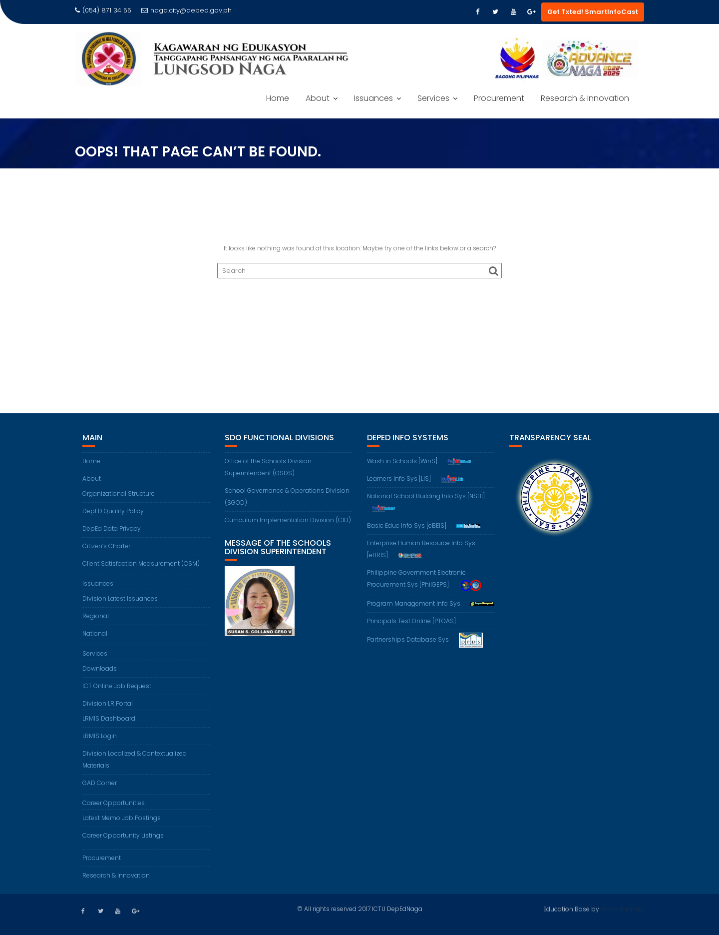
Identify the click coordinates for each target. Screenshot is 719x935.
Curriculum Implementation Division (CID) (288, 520)
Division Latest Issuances (120, 598)
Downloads (99, 668)
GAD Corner (99, 783)
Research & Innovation (585, 98)
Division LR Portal (107, 703)
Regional (95, 616)
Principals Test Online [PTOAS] (411, 621)
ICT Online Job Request (116, 686)
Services (433, 98)
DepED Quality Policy (113, 511)
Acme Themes (622, 908)
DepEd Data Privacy (111, 528)
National (94, 633)
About (318, 98)
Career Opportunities (113, 803)
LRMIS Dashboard (108, 718)
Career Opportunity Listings (123, 835)
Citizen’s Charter (106, 546)
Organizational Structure (118, 493)
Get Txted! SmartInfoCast (592, 11)
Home (277, 98)
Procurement (499, 98)
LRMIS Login (99, 736)
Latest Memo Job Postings (121, 818)
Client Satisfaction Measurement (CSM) (141, 563)
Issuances (373, 98)
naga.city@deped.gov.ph (186, 10)
